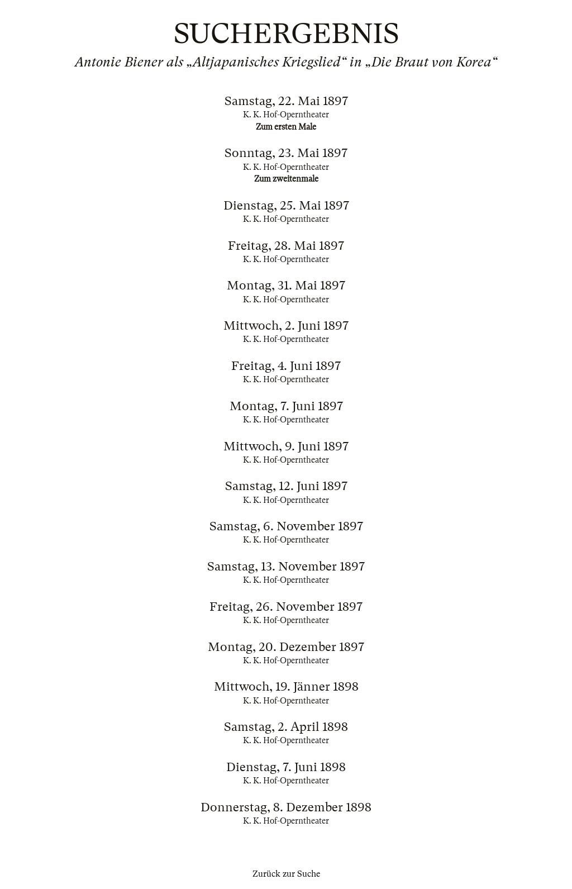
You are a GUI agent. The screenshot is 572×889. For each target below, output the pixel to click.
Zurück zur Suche (286, 874)
